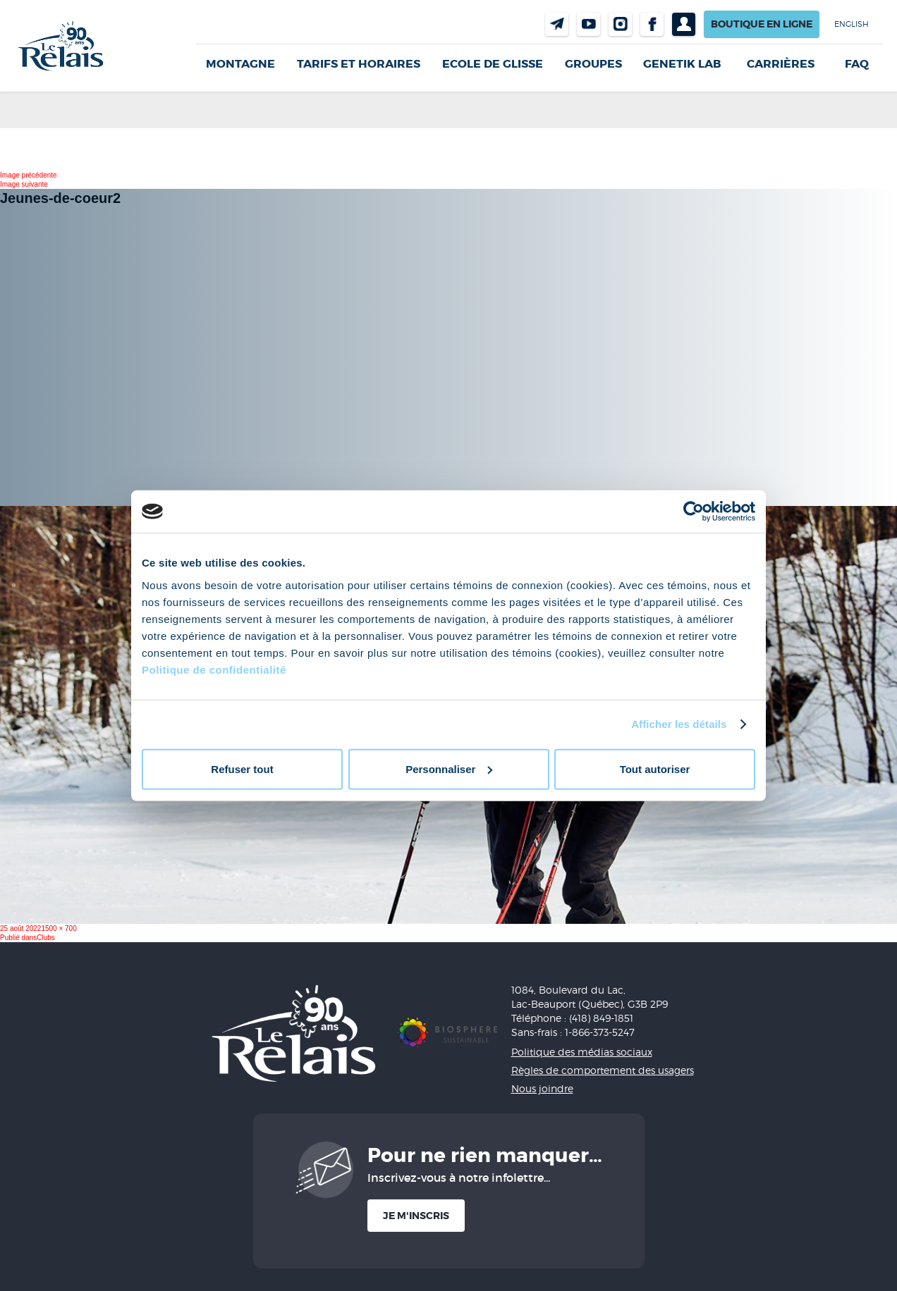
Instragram (620, 24)
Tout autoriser (655, 768)
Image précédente (28, 175)
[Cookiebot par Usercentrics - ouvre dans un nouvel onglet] (693, 511)
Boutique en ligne (761, 24)
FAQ (857, 64)
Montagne (240, 63)
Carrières (780, 64)
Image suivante (24, 184)
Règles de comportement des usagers (602, 1070)
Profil (683, 24)
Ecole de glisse (492, 63)
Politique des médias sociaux (581, 1052)
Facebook (652, 24)
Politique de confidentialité (214, 669)
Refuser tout (242, 768)
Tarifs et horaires (358, 63)
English (851, 24)
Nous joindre (556, 24)
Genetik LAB (682, 63)
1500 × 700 (58, 928)
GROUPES (593, 63)
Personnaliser (448, 768)
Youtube (588, 24)
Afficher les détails (678, 724)
